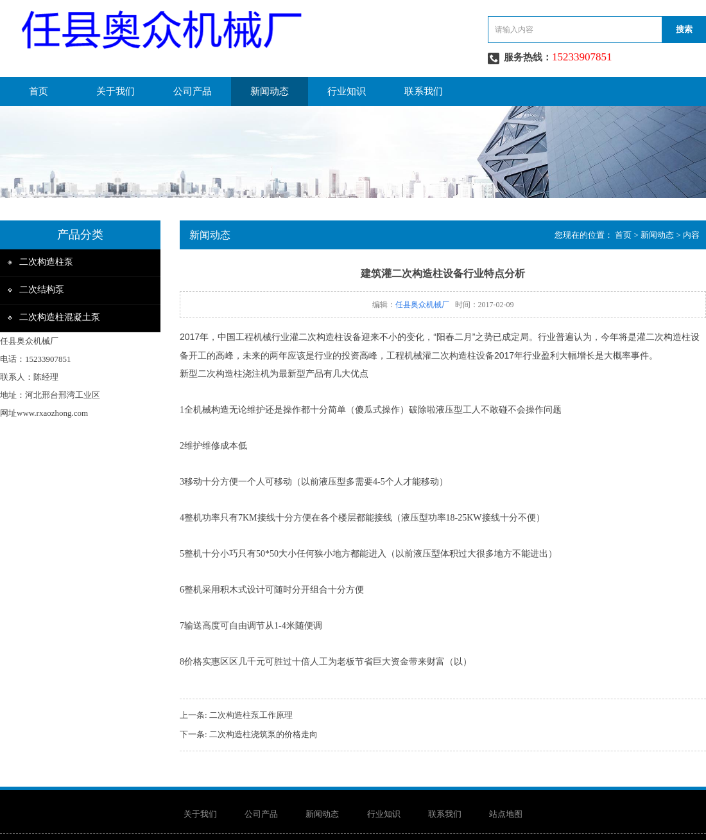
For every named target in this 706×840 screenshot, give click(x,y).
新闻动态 (269, 91)
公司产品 (192, 91)
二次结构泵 (41, 289)
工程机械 (253, 337)
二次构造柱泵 (46, 262)
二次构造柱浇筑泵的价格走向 (263, 734)
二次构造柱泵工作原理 (251, 715)
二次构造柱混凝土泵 (59, 317)
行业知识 (346, 91)
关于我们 (115, 91)
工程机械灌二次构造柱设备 (440, 355)
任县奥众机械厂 (422, 304)
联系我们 (423, 91)
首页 (38, 91)
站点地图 (505, 814)
